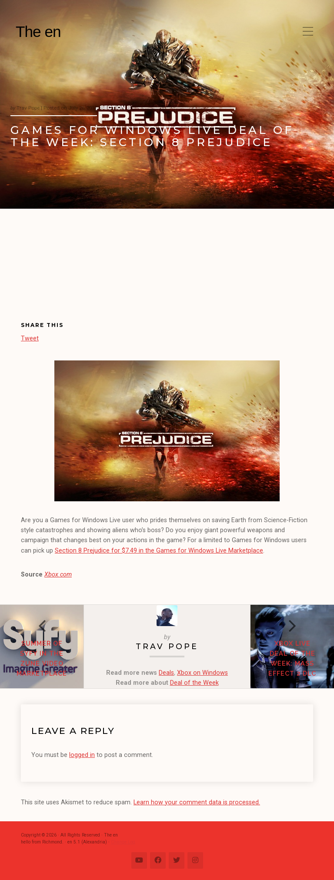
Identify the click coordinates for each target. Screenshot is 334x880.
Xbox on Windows (202, 673)
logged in (82, 755)
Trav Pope (167, 646)
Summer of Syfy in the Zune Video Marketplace (42, 658)
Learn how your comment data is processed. (197, 802)
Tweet (30, 338)
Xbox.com (58, 574)
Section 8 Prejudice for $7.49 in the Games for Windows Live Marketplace (159, 550)
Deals (166, 673)
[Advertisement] (69, 272)
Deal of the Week (194, 683)
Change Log (123, 842)
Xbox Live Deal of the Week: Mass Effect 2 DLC (292, 658)
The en (38, 31)
